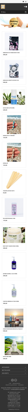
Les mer (17, 405)
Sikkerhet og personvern (11, 385)
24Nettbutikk (16, 409)
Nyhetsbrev (21, 385)
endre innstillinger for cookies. (14, 406)
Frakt (10, 383)
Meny (3, 12)
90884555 (7, 389)
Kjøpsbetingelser (16, 383)
